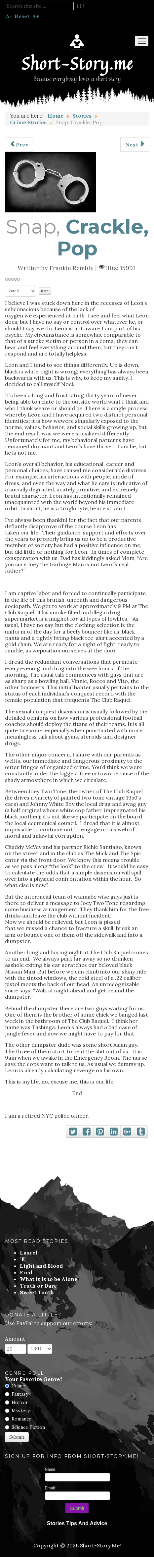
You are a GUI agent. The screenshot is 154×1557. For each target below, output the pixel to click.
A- (9, 16)
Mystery (21, 1411)
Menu (141, 41)
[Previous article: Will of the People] (19, 144)
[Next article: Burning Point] (134, 144)
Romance (21, 1419)
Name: (51, 1469)
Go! (80, 6)
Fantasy (20, 1394)
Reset (22, 16)
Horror (20, 1402)
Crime (18, 1386)
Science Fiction (28, 1427)
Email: (50, 1488)
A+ (35, 16)
